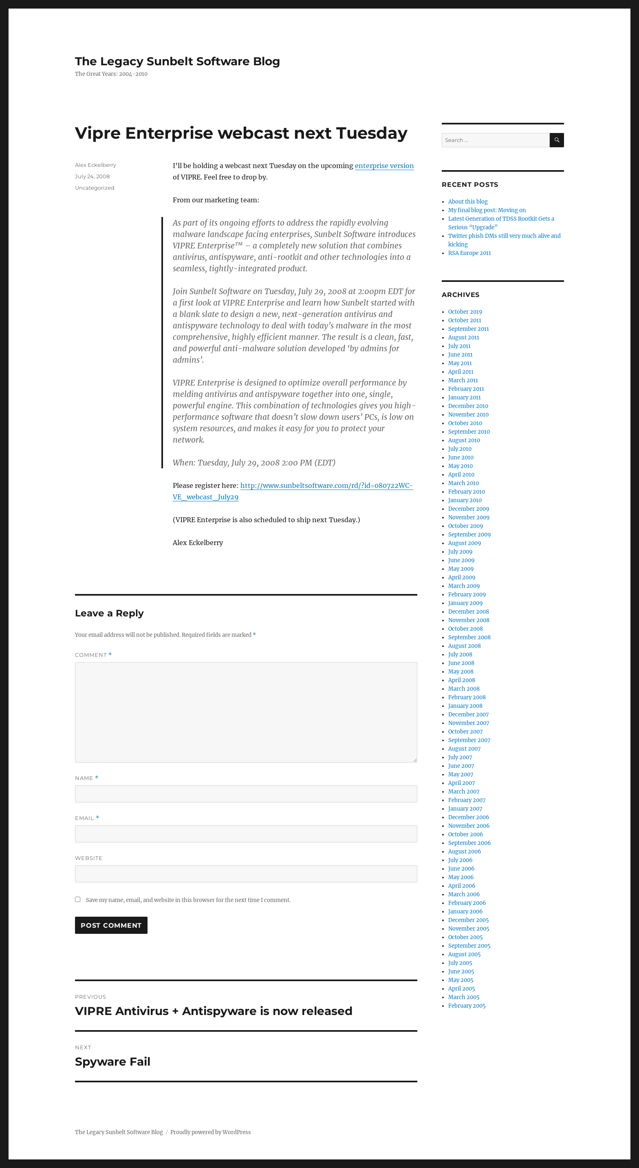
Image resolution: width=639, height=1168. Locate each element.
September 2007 (469, 740)
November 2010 (468, 414)
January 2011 (464, 397)
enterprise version (384, 166)
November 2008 (468, 620)
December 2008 (468, 611)
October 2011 (464, 320)
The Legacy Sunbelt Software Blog (177, 61)
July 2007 (460, 757)
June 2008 (461, 663)
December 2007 (468, 714)
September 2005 (469, 945)
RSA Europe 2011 (469, 253)
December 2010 (468, 406)
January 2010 (465, 500)
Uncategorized (95, 187)
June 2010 (461, 457)
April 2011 (461, 371)
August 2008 (464, 646)
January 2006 (465, 911)
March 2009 (464, 586)
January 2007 (465, 808)
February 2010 (466, 491)
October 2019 (465, 311)
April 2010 (461, 474)
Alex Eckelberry (95, 165)
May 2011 (460, 363)
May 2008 (461, 671)
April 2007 (461, 783)
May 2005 (461, 980)
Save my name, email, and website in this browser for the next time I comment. (188, 900)
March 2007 (464, 791)
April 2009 (462, 577)
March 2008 (464, 688)
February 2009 (467, 594)
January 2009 (465, 603)
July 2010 (460, 448)
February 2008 (467, 697)
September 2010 (469, 431)
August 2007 (464, 748)
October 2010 (465, 423)
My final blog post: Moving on (487, 210)
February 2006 (467, 903)
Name (87, 778)
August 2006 (464, 851)
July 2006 (460, 860)
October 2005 (465, 937)
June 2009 (461, 560)
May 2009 (461, 568)
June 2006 (461, 868)
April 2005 (461, 988)
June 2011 (460, 354)
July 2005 (460, 963)
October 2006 (465, 834)
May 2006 (461, 877)
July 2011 (459, 346)
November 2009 (469, 517)
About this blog (468, 201)
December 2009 (468, 508)
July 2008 (460, 654)
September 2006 (469, 843)
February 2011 (466, 389)
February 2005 (467, 1005)
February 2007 (467, 800)
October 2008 (465, 628)
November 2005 (468, 928)
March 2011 (463, 380)
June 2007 (461, 765)
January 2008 (465, 706)
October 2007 (465, 731)
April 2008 (461, 680)
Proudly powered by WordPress (210, 1132)
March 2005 (464, 997)
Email (87, 818)
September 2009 (469, 534)
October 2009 (465, 526)
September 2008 (469, 637)
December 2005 (468, 920)
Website (89, 858)
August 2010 (464, 440)
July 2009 (460, 551)
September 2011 (468, 329)
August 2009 (464, 543)
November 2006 (469, 825)
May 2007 (461, 774)
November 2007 (468, 723)
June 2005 (461, 971)
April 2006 (462, 885)
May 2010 (460, 466)
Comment (93, 655)
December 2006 (468, 817)
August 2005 (464, 954)
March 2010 (463, 483)
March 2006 (464, 894)
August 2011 (463, 337)
